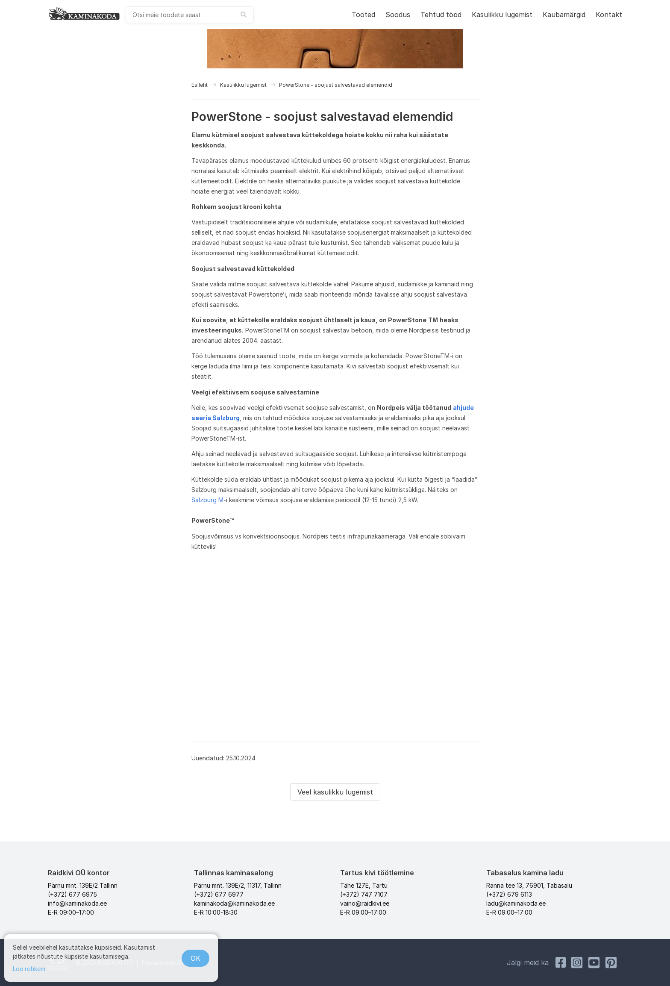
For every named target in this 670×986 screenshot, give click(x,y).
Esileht (199, 85)
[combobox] (190, 14)
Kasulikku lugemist (502, 14)
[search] (190, 14)
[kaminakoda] (84, 13)
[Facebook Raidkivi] (560, 962)
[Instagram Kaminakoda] (577, 962)
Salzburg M (207, 499)
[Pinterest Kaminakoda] (611, 962)
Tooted (363, 14)
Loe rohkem (29, 968)
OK (195, 958)
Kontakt (609, 14)
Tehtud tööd (440, 14)
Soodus (397, 14)
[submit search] (243, 14)
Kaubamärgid (564, 14)
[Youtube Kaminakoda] (594, 962)
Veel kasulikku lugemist (335, 792)
